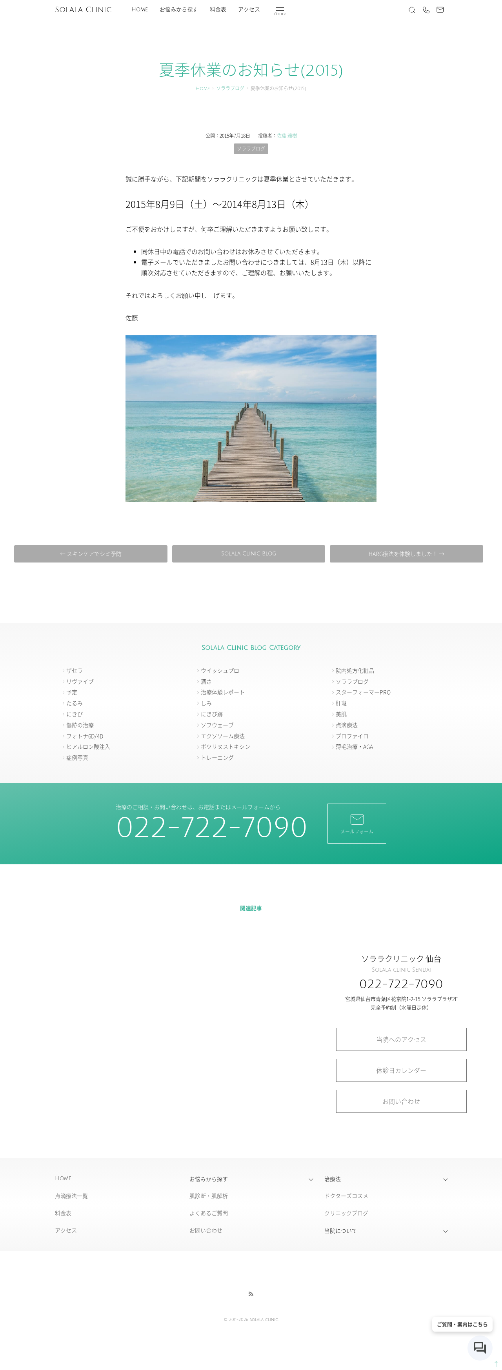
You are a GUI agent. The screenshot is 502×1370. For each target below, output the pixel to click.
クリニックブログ (346, 1213)
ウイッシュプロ (220, 670)
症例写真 (77, 757)
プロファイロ (352, 736)
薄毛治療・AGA (354, 746)
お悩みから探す (179, 10)
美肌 (341, 714)
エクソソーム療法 (223, 736)
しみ (206, 703)
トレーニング (217, 757)
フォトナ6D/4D (84, 736)
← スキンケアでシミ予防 (91, 553)
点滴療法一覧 (71, 1195)
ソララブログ (230, 88)
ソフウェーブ (217, 725)
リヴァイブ (80, 681)
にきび (74, 714)
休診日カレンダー (401, 1070)
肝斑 (341, 703)
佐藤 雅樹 (287, 135)
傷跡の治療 (80, 725)
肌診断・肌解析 (208, 1195)
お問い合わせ (401, 1101)
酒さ (206, 681)
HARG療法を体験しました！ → (406, 553)
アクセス (249, 10)
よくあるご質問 (208, 1213)
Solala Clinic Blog (248, 554)
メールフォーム (356, 823)
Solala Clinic (83, 9)
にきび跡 (212, 714)
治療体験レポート (223, 692)
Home (139, 10)
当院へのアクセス (401, 1039)
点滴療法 (347, 725)
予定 (71, 692)
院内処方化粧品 (355, 670)
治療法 (332, 1179)
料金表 (218, 10)
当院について (340, 1230)
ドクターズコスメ (346, 1195)
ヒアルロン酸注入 (88, 746)
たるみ (74, 703)
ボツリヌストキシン (225, 746)
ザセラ (74, 670)
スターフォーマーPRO (363, 692)
